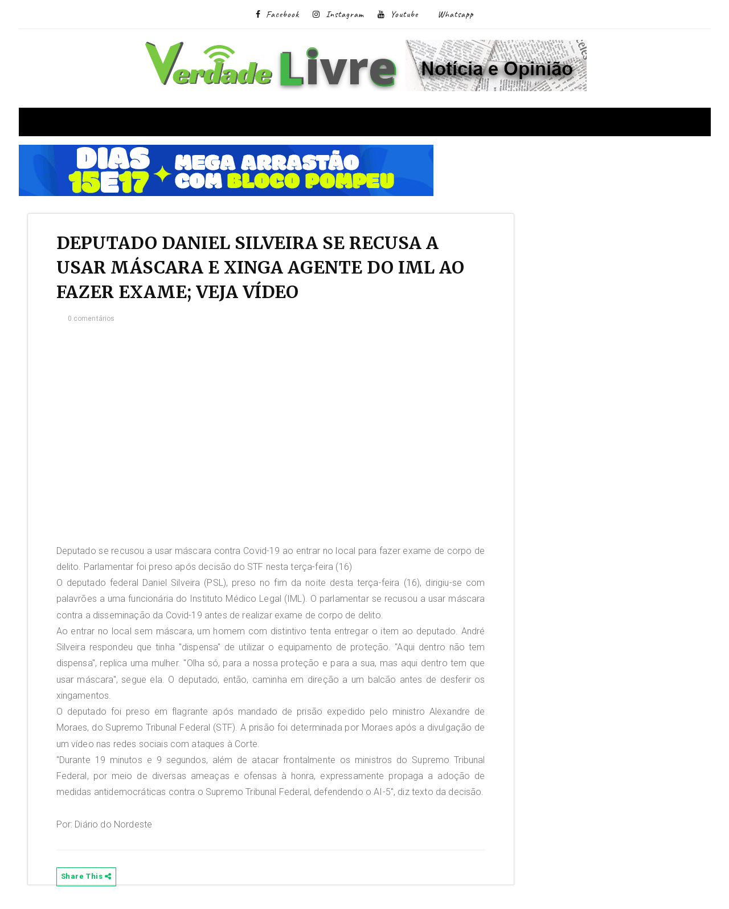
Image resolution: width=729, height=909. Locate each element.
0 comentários (91, 319)
